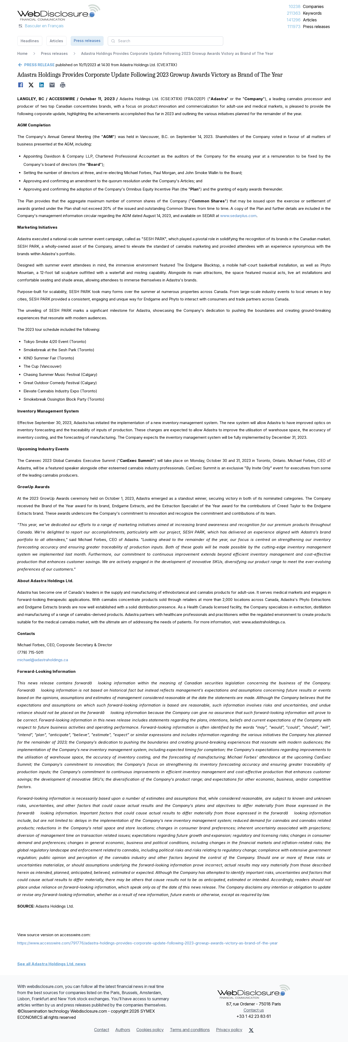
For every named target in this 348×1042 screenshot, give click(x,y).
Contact (101, 1029)
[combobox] (165, 41)
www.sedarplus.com (238, 215)
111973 (294, 26)
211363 (294, 13)
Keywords (312, 13)
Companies (313, 6)
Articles (310, 19)
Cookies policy (150, 1029)
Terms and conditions (190, 1029)
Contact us (254, 1010)
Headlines (30, 41)
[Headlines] (58, 12)
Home (22, 53)
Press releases (316, 26)
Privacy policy (229, 1029)
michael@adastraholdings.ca (42, 659)
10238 (295, 6)
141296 (294, 19)
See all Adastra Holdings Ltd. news (51, 963)
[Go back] (36, 64)
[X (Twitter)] (251, 1030)
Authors (122, 1029)
